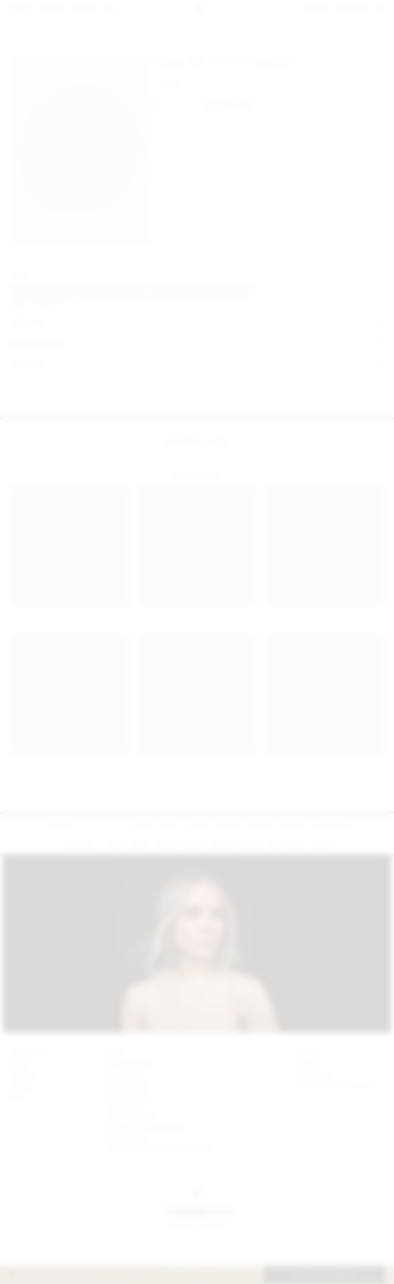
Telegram (307, 1065)
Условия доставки (128, 1086)
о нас (16, 1096)
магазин (19, 1065)
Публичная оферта (127, 1138)
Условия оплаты (125, 1075)
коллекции (23, 1075)
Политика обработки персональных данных (158, 1148)
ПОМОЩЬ (115, 1052)
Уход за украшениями (131, 1117)
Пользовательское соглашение (143, 1127)
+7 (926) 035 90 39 (314, 1075)
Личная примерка (126, 1096)
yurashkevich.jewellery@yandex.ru (337, 1086)
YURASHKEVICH (26, 1052)
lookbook (21, 1086)
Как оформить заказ (128, 1065)
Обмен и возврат (124, 1107)
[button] (229, 105)
